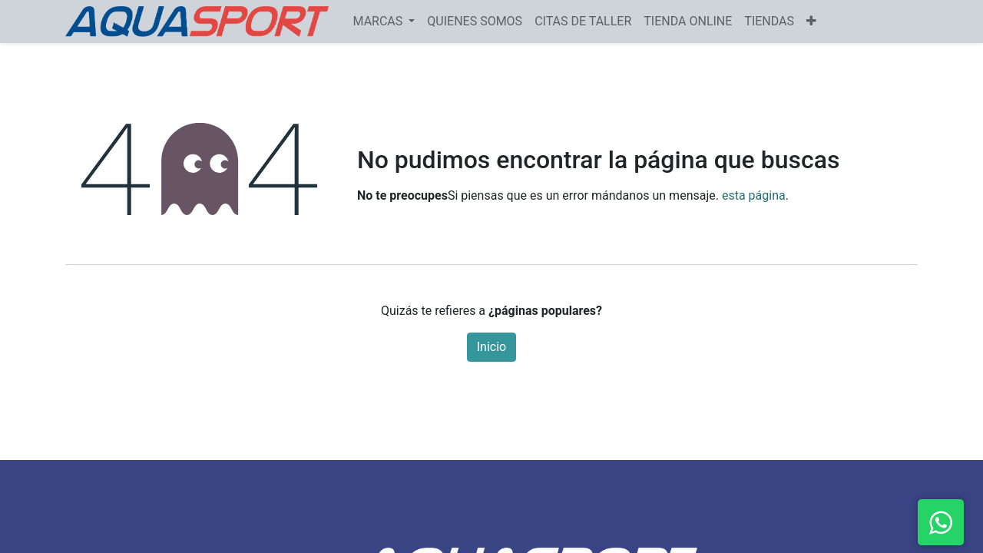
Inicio (491, 346)
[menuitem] (474, 21)
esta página (754, 195)
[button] (811, 21)
